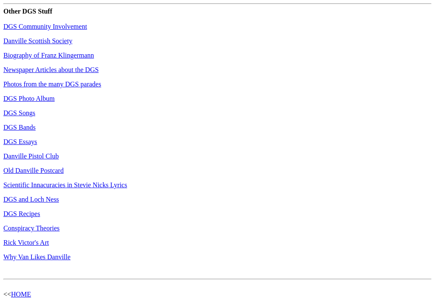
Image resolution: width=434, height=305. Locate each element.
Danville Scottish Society (37, 40)
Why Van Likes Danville (36, 257)
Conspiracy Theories (31, 228)
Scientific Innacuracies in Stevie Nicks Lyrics (65, 185)
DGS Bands (19, 127)
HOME (21, 294)
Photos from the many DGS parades (52, 84)
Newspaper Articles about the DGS (51, 69)
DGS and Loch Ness (31, 199)
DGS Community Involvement (45, 26)
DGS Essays (20, 141)
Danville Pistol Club (31, 156)
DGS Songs (19, 112)
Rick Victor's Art (26, 242)
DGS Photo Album (29, 98)
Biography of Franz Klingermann (48, 55)
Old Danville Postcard (33, 170)
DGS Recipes (21, 213)
